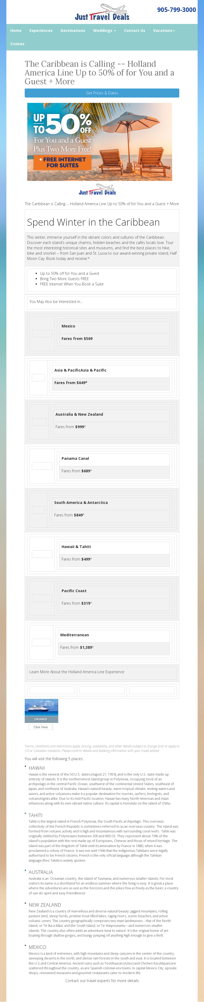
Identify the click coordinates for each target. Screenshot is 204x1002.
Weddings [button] (104, 30)
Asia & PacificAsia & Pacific (80, 370)
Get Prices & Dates (102, 92)
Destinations (73, 30)
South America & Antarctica (81, 502)
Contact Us (134, 30)
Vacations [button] (164, 30)
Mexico (68, 326)
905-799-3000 (176, 10)
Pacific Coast (74, 590)
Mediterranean (74, 634)
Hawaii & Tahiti (76, 546)
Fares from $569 (77, 338)
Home (16, 30)
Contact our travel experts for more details (102, 980)
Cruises (17, 43)
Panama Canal (75, 458)
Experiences (41, 30)
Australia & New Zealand (79, 414)
